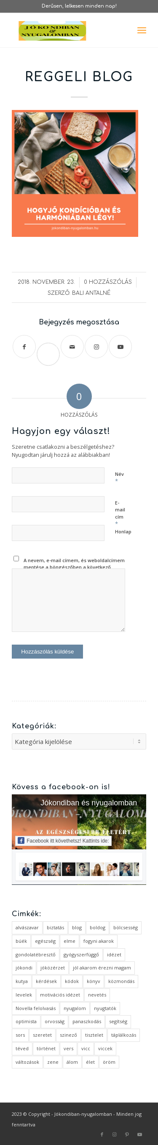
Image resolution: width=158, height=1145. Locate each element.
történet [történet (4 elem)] (46, 1048)
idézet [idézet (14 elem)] (114, 954)
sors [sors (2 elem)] (20, 1035)
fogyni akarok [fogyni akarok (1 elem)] (98, 941)
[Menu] (141, 30)
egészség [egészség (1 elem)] (45, 941)
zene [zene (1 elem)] (53, 1062)
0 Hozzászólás (108, 282)
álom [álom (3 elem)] (72, 1062)
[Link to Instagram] (96, 346)
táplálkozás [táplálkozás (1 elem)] (123, 1035)
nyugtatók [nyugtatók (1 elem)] (105, 1008)
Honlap (123, 531)
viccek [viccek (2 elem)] (105, 1048)
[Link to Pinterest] (127, 1134)
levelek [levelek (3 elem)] (24, 994)
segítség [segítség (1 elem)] (118, 1021)
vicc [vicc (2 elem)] (85, 1048)
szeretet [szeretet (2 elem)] (42, 1035)
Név (119, 478)
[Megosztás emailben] (72, 346)
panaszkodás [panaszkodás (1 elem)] (86, 1021)
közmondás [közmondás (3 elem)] (121, 981)
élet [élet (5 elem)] (90, 1062)
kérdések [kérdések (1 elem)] (46, 981)
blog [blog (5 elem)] (77, 927)
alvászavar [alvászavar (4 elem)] (27, 927)
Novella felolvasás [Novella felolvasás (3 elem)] (36, 1008)
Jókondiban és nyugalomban (88, 803)
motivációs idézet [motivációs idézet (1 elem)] (60, 994)
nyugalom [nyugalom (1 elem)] (75, 1008)
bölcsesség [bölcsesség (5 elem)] (125, 927)
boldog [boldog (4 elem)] (97, 927)
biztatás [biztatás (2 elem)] (55, 927)
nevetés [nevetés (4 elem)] (97, 994)
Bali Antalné (91, 293)
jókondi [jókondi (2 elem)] (24, 967)
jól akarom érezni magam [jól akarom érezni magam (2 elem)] (102, 967)
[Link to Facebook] (102, 1134)
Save (51, 347)
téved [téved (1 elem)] (22, 1048)
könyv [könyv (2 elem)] (93, 981)
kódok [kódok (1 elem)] (72, 981)
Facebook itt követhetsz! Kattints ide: (63, 840)
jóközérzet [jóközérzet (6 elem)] (52, 967)
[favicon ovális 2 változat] (65, 30)
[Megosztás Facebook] (24, 346)
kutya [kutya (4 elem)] (22, 981)
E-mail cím (120, 514)
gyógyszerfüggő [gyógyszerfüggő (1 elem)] (81, 954)
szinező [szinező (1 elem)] (68, 1035)
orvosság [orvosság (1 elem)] (54, 1021)
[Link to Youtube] (120, 346)
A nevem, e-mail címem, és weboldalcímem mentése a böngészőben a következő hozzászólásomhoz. (74, 567)
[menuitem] (141, 30)
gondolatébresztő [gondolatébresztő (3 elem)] (36, 954)
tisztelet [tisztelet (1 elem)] (94, 1035)
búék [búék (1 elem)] (21, 941)
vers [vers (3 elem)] (68, 1048)
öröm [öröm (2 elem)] (109, 1062)
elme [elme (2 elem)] (69, 941)
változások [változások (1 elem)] (27, 1062)
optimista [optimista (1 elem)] (26, 1021)
